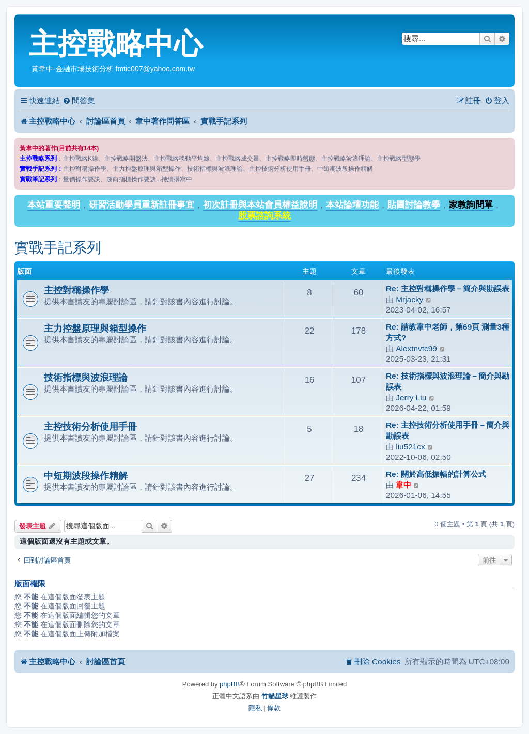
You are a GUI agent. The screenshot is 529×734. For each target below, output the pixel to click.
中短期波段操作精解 (86, 475)
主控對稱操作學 (76, 290)
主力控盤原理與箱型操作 (95, 328)
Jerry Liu (411, 397)
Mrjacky (409, 299)
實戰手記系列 (57, 248)
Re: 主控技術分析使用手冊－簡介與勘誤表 (447, 430)
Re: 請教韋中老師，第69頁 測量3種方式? (447, 332)
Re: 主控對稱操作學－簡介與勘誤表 (447, 288)
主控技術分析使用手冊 (90, 426)
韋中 (403, 484)
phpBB (230, 684)
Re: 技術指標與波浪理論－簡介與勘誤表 (447, 381)
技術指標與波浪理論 (86, 377)
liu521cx (410, 446)
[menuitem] (79, 101)
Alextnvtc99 (416, 348)
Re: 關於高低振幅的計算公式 (436, 474)
